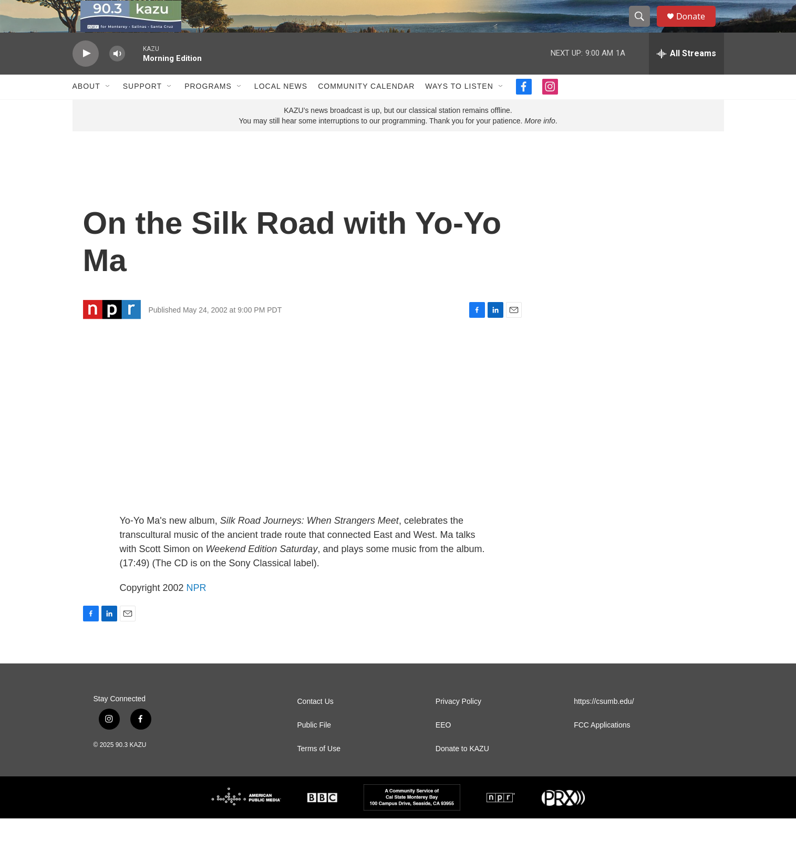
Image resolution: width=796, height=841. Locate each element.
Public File (314, 748)
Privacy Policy (458, 724)
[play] (85, 76)
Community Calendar (366, 109)
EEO (443, 748)
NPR (196, 610)
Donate (697, 27)
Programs (208, 109)
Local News (280, 109)
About (86, 109)
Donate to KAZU (462, 771)
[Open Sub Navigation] (108, 109)
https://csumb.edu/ (604, 724)
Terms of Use (318, 771)
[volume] (117, 76)
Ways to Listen (459, 109)
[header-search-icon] (644, 27)
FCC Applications (602, 748)
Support (142, 109)
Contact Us (315, 724)
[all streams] (686, 76)
